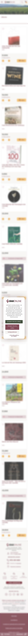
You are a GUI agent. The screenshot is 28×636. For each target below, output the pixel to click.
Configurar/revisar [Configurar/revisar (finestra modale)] (12, 332)
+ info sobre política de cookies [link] (14, 336)
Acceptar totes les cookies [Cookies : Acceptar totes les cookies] (14, 321)
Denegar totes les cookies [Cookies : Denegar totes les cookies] (12, 327)
